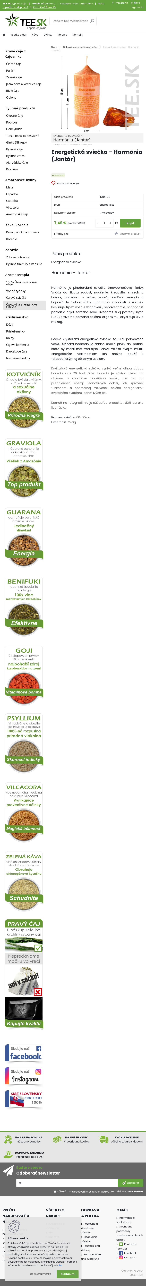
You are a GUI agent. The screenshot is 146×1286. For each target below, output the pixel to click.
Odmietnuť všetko (40, 1274)
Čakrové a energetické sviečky (21, 305)
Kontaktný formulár (44, 7)
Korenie (62, 34)
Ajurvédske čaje (17, 162)
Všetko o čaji (18, 34)
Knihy (10, 338)
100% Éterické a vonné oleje (21, 283)
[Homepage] (4, 34)
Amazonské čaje (17, 214)
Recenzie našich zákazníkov (76, 3)
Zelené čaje (14, 77)
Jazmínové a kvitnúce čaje (23, 84)
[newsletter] (130, 1183)
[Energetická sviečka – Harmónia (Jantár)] (97, 100)
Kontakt (78, 34)
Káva (35, 34)
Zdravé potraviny (18, 257)
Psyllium (12, 169)
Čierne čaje (13, 64)
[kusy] (103, 223)
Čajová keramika (17, 345)
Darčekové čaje (16, 351)
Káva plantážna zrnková (22, 232)
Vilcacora (12, 207)
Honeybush (14, 129)
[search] (92, 22)
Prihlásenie (122, 3)
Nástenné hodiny (18, 358)
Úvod (54, 47)
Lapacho (12, 194)
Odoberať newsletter (38, 1173)
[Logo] (26, 21)
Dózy (9, 324)
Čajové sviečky (16, 298)
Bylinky (48, 34)
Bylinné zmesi (15, 156)
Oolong (11, 97)
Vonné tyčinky (15, 291)
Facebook (130, 1253)
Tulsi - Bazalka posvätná (22, 136)
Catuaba (12, 201)
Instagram (130, 1257)
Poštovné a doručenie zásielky (89, 1228)
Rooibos (11, 122)
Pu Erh (10, 71)
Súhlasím (67, 1274)
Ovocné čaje (14, 115)
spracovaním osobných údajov (90, 1191)
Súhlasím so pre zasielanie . (100, 1191)
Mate (9, 187)
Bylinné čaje (14, 149)
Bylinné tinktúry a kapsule (24, 264)
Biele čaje (12, 91)
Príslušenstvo (15, 331)
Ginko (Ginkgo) (16, 142)
